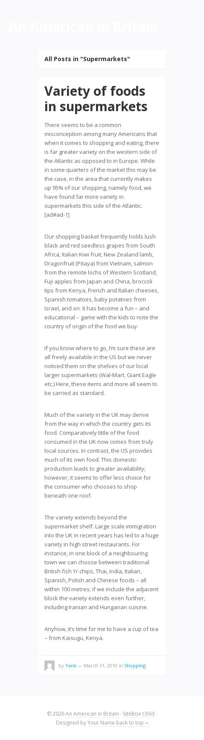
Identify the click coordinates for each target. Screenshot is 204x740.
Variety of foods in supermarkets (96, 98)
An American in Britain (92, 713)
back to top (132, 722)
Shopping (135, 665)
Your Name (101, 722)
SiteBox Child (138, 713)
